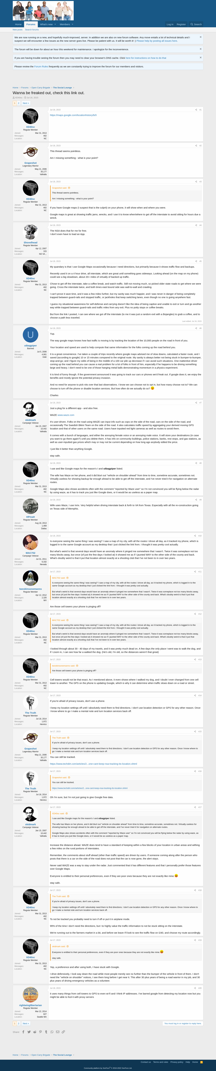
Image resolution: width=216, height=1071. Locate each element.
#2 (200, 146)
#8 (200, 463)
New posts (18, 29)
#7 (200, 403)
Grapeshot (30, 162)
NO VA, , (43, 254)
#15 (199, 731)
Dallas (44, 528)
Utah (44, 357)
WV (45, 600)
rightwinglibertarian (30, 1005)
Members (65, 24)
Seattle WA (42, 1017)
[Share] (196, 110)
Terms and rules (160, 1062)
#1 (200, 110)
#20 (199, 988)
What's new (46, 24)
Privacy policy (176, 1062)
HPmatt (30, 516)
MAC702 (30, 552)
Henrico (43, 724)
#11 (199, 572)
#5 (200, 261)
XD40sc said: (58, 813)
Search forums (32, 29)
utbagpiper (30, 345)
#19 (199, 940)
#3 (200, 182)
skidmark (30, 420)
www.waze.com (66, 415)
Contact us (146, 1062)
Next (25, 103)
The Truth (30, 712)
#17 (199, 807)
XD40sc (18, 97)
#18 (199, 890)
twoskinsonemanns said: (63, 666)
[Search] (196, 24)
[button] (55, 24)
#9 (200, 500)
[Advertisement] (71, 79)
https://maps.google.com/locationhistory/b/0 (73, 115)
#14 (199, 695)
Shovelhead (30, 242)
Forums (30, 24)
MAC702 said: (58, 578)
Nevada (43, 564)
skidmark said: (59, 946)
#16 (199, 771)
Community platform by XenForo (108, 1068)
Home (18, 24)
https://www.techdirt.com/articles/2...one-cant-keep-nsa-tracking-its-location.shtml (93, 763)
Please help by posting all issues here (157, 40)
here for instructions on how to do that (146, 58)
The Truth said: (59, 738)
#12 (199, 614)
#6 (200, 328)
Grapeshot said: (59, 188)
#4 (200, 225)
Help (188, 1062)
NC (45, 138)
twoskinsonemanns (30, 588)
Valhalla (43, 174)
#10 (199, 536)
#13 (199, 659)
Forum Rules (41, 66)
